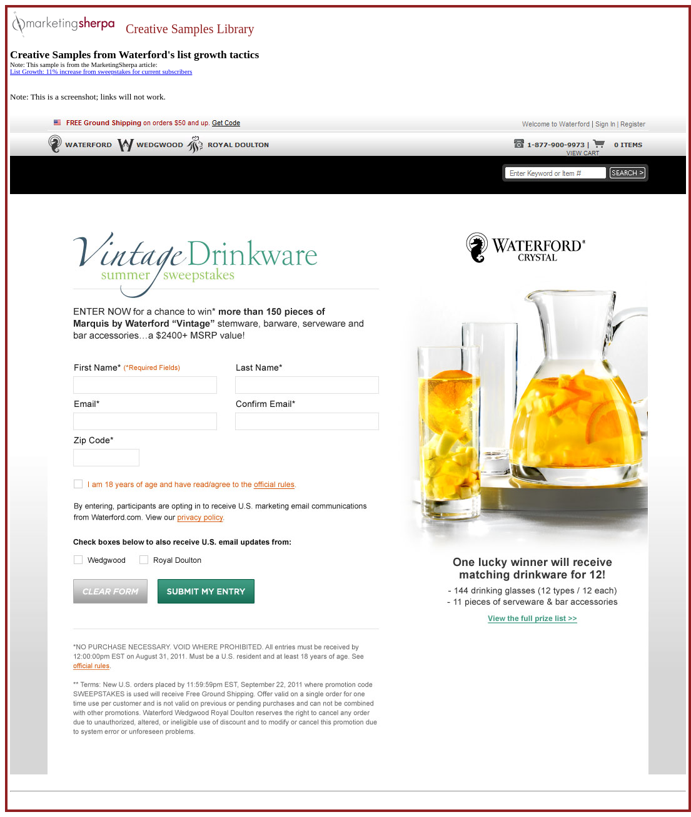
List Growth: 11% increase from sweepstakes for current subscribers (101, 71)
